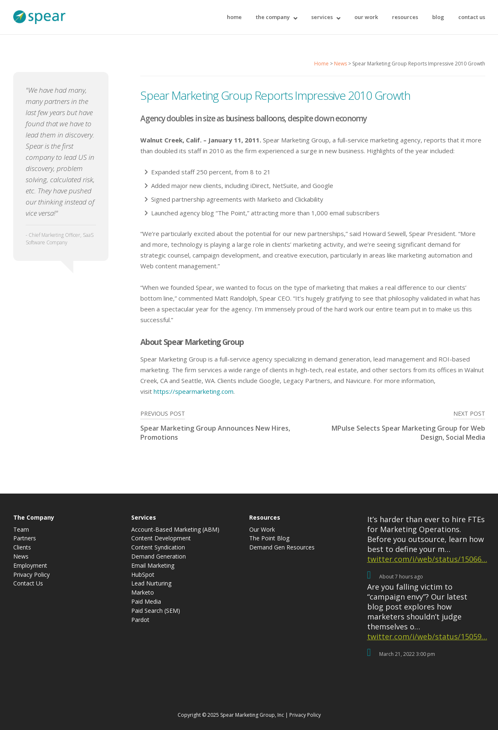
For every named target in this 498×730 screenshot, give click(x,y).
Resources (405, 17)
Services (322, 17)
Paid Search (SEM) (155, 610)
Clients (22, 547)
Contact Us (471, 17)
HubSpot (142, 574)
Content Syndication (158, 547)
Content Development (161, 538)
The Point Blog (269, 538)
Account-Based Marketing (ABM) (175, 529)
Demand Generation (158, 556)
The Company (273, 17)
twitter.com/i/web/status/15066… (427, 559)
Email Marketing (152, 565)
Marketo (142, 592)
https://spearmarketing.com (193, 391)
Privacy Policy (31, 574)
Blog (438, 17)
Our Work (366, 17)
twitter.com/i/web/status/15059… (427, 636)
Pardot (140, 620)
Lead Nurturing (151, 583)
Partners (24, 538)
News (340, 63)
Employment (30, 565)
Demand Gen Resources (282, 547)
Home (234, 17)
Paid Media (146, 601)
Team (21, 529)
